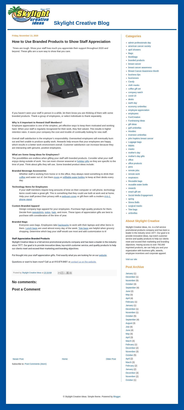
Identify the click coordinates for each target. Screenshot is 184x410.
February (130, 302)
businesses (133, 78)
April (128, 298)
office (130, 160)
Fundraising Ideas (136, 121)
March (128, 341)
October (129, 284)
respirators (133, 177)
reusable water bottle (138, 184)
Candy (131, 81)
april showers (134, 49)
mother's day (134, 152)
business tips (134, 74)
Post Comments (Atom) (36, 364)
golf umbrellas (134, 128)
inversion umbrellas (137, 135)
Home (64, 359)
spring (131, 199)
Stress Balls (133, 202)
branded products (136, 60)
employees (133, 113)
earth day (132, 103)
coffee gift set (134, 89)
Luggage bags (135, 142)
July (127, 327)
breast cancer (134, 64)
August (129, 323)
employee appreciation (138, 110)
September (131, 287)
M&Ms (131, 145)
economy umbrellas (137, 106)
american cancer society (139, 46)
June (128, 291)
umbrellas (132, 213)
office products (135, 163)
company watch (135, 92)
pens (130, 167)
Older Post (111, 359)
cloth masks (133, 85)
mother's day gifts (136, 156)
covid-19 (132, 96)
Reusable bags (135, 181)
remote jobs (133, 170)
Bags (130, 53)
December (130, 277)
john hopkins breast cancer (140, 138)
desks (131, 99)
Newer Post (18, 359)
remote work (134, 174)
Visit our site (131, 259)
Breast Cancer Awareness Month (143, 71)
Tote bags (132, 209)
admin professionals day (139, 42)
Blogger (116, 396)
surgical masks (135, 206)
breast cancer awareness (140, 67)
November (130, 280)
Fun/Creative (134, 117)
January (129, 273)
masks (131, 149)
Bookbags (133, 57)
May (128, 294)
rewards (132, 188)
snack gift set (134, 192)
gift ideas (132, 124)
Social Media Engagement (140, 195)
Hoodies (132, 131)
